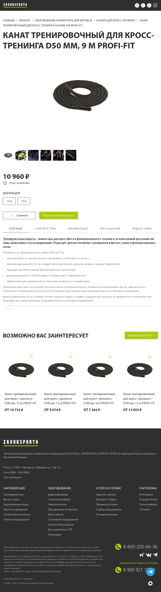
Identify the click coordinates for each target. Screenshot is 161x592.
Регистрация (146, 494)
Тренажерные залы (14, 494)
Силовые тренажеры (59, 499)
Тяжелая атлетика (57, 504)
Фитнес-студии (12, 499)
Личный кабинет (148, 504)
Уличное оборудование (17, 519)
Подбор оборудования (108, 509)
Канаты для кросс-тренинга (116, 20)
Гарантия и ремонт (106, 494)
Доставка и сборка (106, 499)
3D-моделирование (107, 514)
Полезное (144, 509)
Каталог (25, 20)
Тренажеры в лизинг (107, 504)
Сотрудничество (148, 499)
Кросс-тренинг (56, 514)
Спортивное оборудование (63, 519)
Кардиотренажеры (58, 494)
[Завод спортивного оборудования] (15, 5)
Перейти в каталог (141, 335)
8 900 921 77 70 (139, 569)
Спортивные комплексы (17, 514)
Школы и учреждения (15, 509)
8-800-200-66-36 (140, 546)
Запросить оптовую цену (58, 215)
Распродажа (54, 534)
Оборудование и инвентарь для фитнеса (64, 20)
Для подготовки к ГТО (60, 529)
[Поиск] (137, 5)
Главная (9, 20)
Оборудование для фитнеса (63, 509)
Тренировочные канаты (19, 238)
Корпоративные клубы (16, 504)
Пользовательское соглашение (18, 578)
